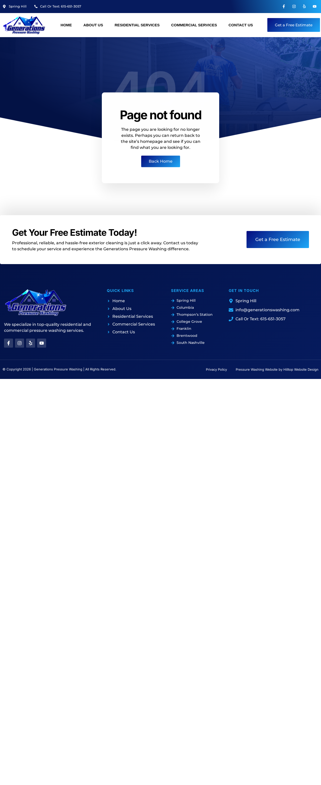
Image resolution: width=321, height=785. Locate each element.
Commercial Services (194, 25)
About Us (93, 25)
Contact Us (240, 25)
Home (66, 25)
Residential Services (137, 25)
